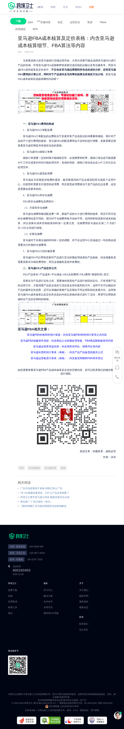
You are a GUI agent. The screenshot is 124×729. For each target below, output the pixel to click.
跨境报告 (20, 29)
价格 (10, 596)
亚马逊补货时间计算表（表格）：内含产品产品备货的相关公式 (67, 352)
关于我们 (83, 590)
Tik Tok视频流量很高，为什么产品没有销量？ (44, 492)
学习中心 (48, 590)
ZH (38, 7)
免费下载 (12, 590)
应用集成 (12, 601)
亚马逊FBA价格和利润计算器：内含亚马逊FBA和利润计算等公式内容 (67, 334)
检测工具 (12, 607)
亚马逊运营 (50, 468)
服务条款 (83, 601)
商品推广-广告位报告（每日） (36, 501)
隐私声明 (83, 596)
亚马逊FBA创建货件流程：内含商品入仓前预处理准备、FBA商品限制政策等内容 (67, 340)
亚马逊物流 (34, 468)
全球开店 (48, 607)
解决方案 (48, 596)
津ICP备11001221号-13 (44, 703)
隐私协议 (84, 710)
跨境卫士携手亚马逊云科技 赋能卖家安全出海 (44, 497)
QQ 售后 (83, 629)
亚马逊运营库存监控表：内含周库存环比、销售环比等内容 (66, 346)
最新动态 (83, 607)
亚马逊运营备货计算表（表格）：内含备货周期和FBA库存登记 (67, 358)
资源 (63, 468)
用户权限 (95, 710)
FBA (21, 468)
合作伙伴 (48, 601)
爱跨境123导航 (51, 613)
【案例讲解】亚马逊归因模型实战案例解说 (43, 506)
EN (38, 21)
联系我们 (83, 624)
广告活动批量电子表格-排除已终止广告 (41, 488)
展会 (10, 613)
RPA (35, 29)
